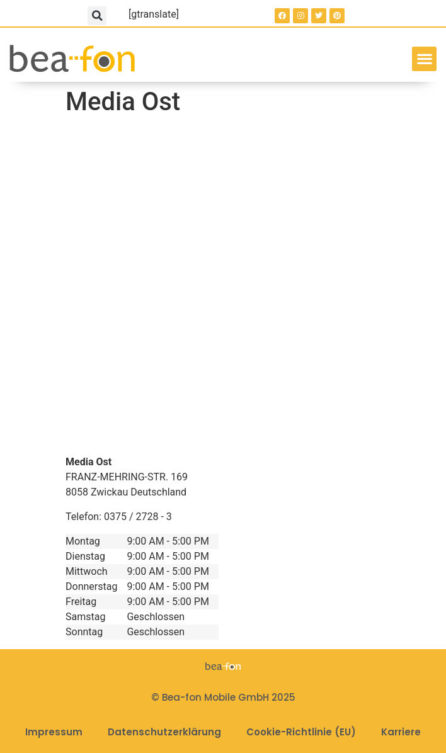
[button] (97, 15)
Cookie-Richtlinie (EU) (301, 732)
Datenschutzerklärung (164, 732)
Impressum (54, 732)
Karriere (401, 732)
